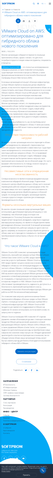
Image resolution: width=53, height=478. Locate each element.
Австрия (38, 3)
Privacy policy (6, 471)
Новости (16, 9)
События (6, 415)
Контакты (6, 433)
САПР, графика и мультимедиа (13, 393)
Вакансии (6, 418)
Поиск (34, 3)
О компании (26, 361)
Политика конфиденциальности (14, 421)
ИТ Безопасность (9, 385)
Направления (10, 381)
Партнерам (9, 399)
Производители (8, 408)
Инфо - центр (10, 412)
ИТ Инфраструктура (10, 387)
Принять (26, 475)
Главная (7, 9)
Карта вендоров (9, 430)
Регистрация (7, 405)
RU (43, 4)
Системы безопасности (11, 396)
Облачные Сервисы (10, 390)
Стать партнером (9, 403)
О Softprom (9, 424)
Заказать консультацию (26, 351)
